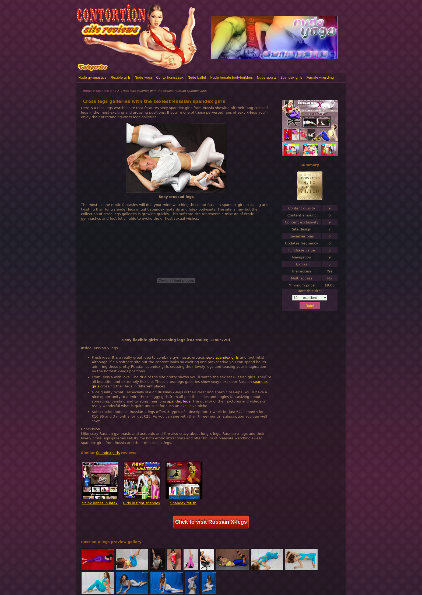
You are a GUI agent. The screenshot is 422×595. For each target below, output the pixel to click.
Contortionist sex (170, 77)
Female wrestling (320, 77)
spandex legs (178, 401)
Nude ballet (197, 77)
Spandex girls (291, 77)
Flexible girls (120, 77)
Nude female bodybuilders (231, 77)
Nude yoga (143, 77)
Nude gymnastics (92, 77)
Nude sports (267, 77)
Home (87, 91)
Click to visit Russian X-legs (211, 522)
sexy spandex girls (222, 357)
